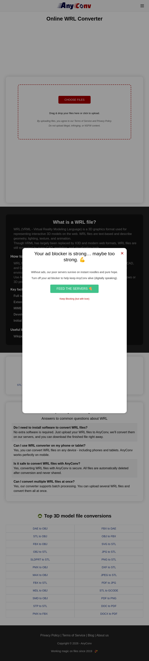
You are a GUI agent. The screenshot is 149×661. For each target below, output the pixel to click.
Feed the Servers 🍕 (75, 289)
